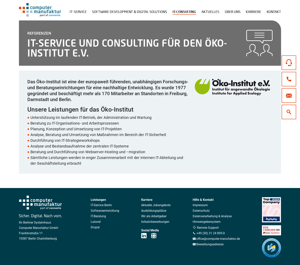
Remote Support (266, 9)
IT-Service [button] (78, 12)
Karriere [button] (253, 12)
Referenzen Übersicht (243, 8)
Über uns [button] (232, 12)
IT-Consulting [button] (184, 12)
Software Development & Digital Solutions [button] (129, 12)
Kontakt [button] (274, 12)
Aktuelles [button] (210, 12)
